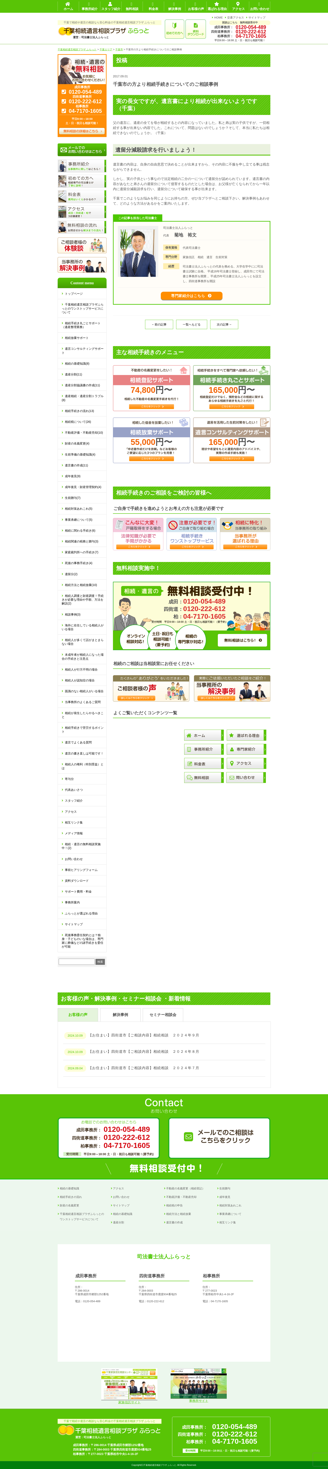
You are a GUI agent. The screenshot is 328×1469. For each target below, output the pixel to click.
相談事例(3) (72, 614)
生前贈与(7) (72, 498)
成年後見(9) (72, 476)
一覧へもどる (192, 329)
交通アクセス (235, 17)
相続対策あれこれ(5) (78, 508)
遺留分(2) (71, 574)
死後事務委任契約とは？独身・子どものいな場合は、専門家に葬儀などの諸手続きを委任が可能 (82, 940)
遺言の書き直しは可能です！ (84, 753)
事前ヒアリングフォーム (81, 870)
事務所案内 (72, 902)
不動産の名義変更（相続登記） (185, 1188)
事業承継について (230, 1214)
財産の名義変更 (69, 1205)
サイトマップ (256, 17)
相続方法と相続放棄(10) (81, 585)
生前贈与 (224, 1188)
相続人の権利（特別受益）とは (83, 766)
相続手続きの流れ (71, 1197)
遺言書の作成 (174, 1222)
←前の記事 (159, 329)
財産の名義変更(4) (77, 443)
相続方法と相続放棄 (178, 1214)
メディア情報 (74, 833)
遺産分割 (118, 1222)
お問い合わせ (74, 859)
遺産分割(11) (73, 374)
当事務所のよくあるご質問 (83, 702)
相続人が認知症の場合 (80, 680)
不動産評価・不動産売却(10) (84, 432)
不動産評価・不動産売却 (181, 1197)
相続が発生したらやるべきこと (83, 715)
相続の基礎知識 (69, 1188)
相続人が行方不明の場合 (81, 669)
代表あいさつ (74, 789)
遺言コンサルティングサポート (83, 350)
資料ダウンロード (77, 880)
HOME (218, 17)
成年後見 (224, 1197)
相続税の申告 (174, 1205)
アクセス (71, 811)
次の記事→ (224, 329)
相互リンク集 (74, 822)
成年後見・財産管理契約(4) (83, 487)
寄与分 (69, 779)
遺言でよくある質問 (78, 742)
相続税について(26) (78, 421)
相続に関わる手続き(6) (80, 530)
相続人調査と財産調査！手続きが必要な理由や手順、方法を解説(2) (83, 599)
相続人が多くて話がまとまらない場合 (83, 641)
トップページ (74, 293)
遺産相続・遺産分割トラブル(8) (83, 398)
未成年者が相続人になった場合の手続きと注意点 (83, 656)
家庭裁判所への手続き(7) (81, 552)
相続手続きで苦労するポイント (83, 729)
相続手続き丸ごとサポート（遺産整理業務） (81, 325)
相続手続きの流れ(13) (79, 411)
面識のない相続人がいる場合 (84, 691)
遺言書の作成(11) (76, 465)
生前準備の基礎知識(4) (80, 454)
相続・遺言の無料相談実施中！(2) (81, 846)
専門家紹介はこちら (188, 298)
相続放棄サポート (77, 338)
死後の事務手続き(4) (78, 563)
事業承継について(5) (78, 519)
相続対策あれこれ (230, 1205)
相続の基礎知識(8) (77, 363)
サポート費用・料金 (78, 891)
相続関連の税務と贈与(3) (81, 541)
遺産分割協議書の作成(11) (82, 385)
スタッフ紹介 (74, 800)
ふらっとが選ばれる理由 (81, 913)
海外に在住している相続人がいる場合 (83, 627)
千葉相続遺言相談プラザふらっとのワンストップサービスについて (83, 308)
